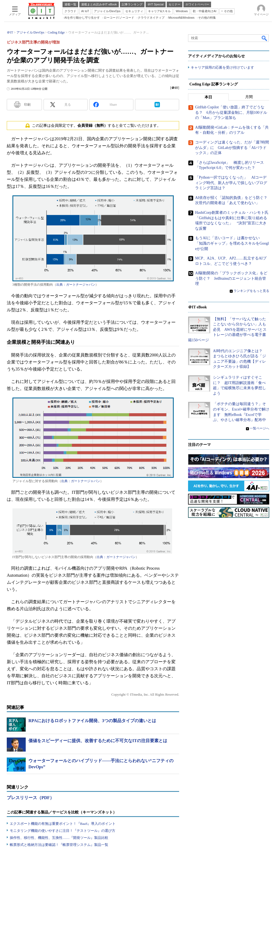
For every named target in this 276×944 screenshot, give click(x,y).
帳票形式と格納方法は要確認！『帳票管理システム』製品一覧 (59, 845)
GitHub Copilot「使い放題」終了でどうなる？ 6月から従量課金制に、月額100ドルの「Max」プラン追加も (231, 112)
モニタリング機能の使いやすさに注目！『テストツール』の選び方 (62, 831)
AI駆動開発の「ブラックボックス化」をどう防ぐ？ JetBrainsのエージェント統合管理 (231, 278)
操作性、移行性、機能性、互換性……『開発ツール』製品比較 (59, 838)
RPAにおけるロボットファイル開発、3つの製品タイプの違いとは (92, 720)
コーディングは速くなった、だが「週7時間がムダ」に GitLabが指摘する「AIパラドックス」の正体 (232, 148)
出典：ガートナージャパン (75, 284)
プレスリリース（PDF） (30, 797)
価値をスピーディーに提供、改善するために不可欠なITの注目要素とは (97, 740)
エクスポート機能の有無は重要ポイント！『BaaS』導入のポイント (63, 824)
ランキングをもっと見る (251, 291)
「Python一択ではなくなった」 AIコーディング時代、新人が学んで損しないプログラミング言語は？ (231, 183)
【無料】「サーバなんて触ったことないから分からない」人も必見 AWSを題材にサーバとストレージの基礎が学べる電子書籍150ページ (227, 329)
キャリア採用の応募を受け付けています (222, 68)
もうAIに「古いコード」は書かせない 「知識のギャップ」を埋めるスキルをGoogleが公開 (232, 243)
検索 (265, 38)
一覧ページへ (259, 428)
